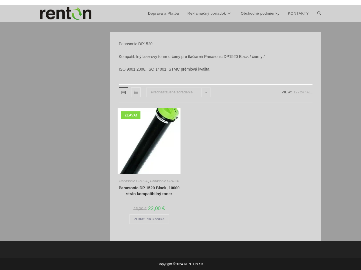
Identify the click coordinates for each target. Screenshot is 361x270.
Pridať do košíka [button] (149, 219)
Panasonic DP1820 (164, 181)
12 (295, 92)
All (309, 92)
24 (302, 92)
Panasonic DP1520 (133, 181)
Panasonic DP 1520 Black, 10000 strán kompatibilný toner (149, 191)
